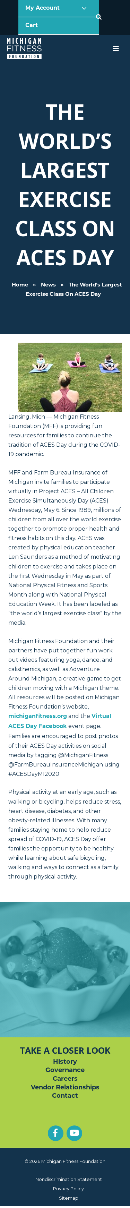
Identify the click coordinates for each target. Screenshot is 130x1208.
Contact (65, 1096)
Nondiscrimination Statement (68, 1179)
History (65, 1062)
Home (20, 285)
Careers (65, 1079)
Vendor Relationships (65, 1088)
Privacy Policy (68, 1188)
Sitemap (68, 1198)
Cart (31, 25)
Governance (65, 1070)
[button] (99, 17)
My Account (43, 8)
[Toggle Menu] (82, 8)
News (48, 285)
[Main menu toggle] (115, 48)
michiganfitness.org (37, 716)
